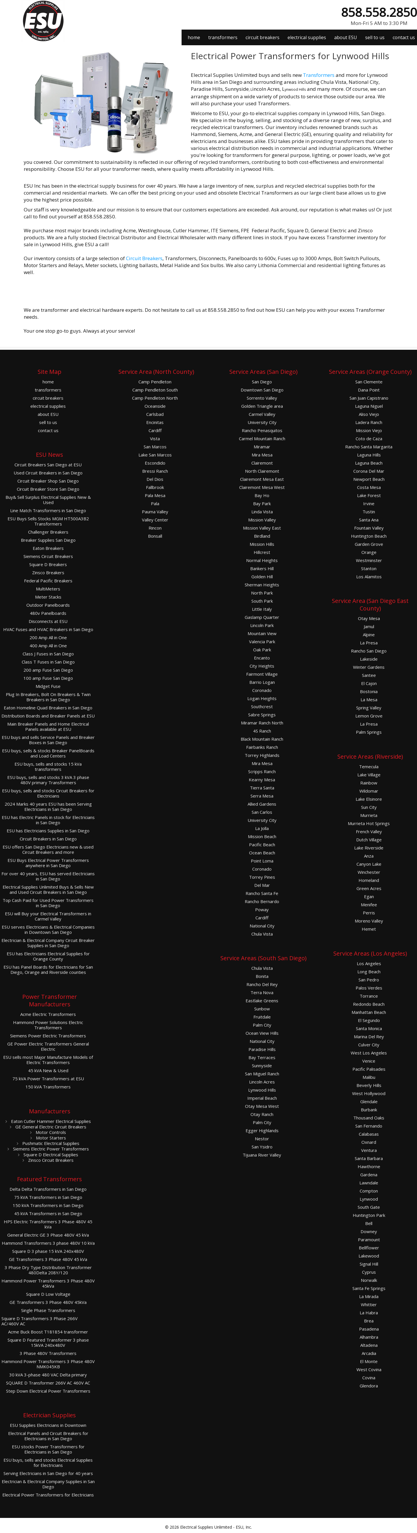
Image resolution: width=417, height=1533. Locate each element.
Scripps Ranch (262, 771)
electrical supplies (307, 37)
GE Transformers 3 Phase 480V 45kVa (48, 1302)
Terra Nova (261, 992)
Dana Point (369, 390)
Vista (155, 438)
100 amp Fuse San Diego (48, 678)
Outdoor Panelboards (48, 605)
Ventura (369, 1150)
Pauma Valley (155, 511)
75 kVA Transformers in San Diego (48, 1197)
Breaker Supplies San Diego (48, 540)
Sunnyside (262, 1065)
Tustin (369, 511)
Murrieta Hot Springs (369, 823)
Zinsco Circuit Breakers (50, 1160)
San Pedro (369, 980)
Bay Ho (262, 495)
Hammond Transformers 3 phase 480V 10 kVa (48, 1243)
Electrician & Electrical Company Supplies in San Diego (48, 1484)
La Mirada (368, 1296)
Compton (369, 1191)
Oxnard (368, 1142)
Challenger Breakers (48, 532)
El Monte (369, 1361)
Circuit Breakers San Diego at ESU (48, 464)
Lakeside (369, 659)
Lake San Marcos (155, 455)
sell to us (375, 37)
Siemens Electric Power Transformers (50, 1149)
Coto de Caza (369, 438)
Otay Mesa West (262, 1106)
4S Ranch (262, 731)
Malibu (369, 1077)
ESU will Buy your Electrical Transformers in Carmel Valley (48, 916)
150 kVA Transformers (48, 1087)
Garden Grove (369, 544)
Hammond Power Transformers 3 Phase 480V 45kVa (48, 1283)
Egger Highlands (262, 1130)
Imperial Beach (262, 1098)
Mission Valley (262, 520)
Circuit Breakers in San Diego (48, 839)
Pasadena (369, 1329)
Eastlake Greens (262, 1000)
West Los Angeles (369, 1053)
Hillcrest (262, 552)
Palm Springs (369, 732)
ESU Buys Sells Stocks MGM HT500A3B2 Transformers (48, 521)
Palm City (262, 1025)
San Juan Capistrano (369, 398)
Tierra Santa (262, 788)
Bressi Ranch (155, 471)
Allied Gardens (262, 804)
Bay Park (262, 503)
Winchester (369, 872)
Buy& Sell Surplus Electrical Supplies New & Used (48, 499)
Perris (369, 913)
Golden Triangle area (262, 406)
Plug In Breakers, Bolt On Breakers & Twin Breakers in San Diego (48, 697)
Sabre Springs (262, 714)
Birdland (262, 536)
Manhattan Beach (369, 1012)
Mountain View (262, 633)
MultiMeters (48, 589)
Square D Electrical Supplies (50, 1154)
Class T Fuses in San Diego (48, 662)
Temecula (368, 766)
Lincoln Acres (262, 1082)
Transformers (318, 75)
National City (262, 926)
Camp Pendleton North (155, 398)
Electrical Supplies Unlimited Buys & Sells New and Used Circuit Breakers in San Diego (48, 889)
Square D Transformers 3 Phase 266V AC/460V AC (39, 1321)
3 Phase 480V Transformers (48, 1353)
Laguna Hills (369, 455)
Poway (262, 909)
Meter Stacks (48, 597)
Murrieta (368, 815)
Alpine (369, 634)
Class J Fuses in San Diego (48, 654)
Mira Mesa (262, 455)
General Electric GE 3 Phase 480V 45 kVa (48, 1235)
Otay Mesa (369, 618)
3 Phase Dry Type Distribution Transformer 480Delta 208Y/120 (48, 1270)
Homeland (369, 880)
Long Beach (369, 971)
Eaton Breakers (48, 548)
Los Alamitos (369, 576)
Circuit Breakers (144, 258)
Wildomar (368, 791)
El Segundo (369, 1020)
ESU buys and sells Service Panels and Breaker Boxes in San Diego (48, 740)
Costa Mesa (369, 487)
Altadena (369, 1345)
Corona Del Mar (368, 471)
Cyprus (369, 1272)
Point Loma (262, 861)
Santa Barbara (369, 1158)
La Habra (369, 1312)
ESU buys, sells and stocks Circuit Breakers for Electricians (48, 793)
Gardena (368, 1174)
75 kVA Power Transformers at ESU (48, 1078)
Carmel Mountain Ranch (262, 438)
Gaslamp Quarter (262, 617)
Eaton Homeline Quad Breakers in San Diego (48, 708)
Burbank (369, 1109)
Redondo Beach (369, 1004)
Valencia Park (262, 641)
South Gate (369, 1207)
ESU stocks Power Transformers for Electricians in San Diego (48, 1449)
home (194, 37)
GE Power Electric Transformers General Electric (48, 1046)
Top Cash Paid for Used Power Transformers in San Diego (48, 903)
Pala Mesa (155, 495)
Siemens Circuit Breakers (48, 556)
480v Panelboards (48, 613)
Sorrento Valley (262, 398)
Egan (369, 896)
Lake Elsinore (369, 799)
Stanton (368, 568)
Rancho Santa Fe (262, 893)
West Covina (368, 1369)
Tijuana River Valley (262, 1155)
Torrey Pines (262, 877)
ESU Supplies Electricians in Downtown (48, 1425)
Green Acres (368, 888)
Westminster (369, 560)
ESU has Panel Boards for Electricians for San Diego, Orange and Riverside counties (48, 969)
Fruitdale (262, 1017)
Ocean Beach (262, 853)
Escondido (155, 463)
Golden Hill (262, 576)
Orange (368, 552)
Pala (155, 503)
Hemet (369, 929)
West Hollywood (368, 1093)
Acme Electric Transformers (48, 1014)
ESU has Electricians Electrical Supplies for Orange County (48, 956)
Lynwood (369, 1199)
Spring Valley (368, 708)
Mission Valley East (262, 528)
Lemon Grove (369, 716)
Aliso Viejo (369, 414)
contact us (404, 37)
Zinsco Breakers (48, 572)
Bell (368, 1223)
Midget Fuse (48, 686)
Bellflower (369, 1248)
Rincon (155, 528)
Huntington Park (369, 1215)
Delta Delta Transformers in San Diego (48, 1189)
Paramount (369, 1239)
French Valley (369, 831)
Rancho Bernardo (262, 901)
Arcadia (369, 1353)
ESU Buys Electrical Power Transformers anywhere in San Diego (48, 863)
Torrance (369, 996)
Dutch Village (369, 839)
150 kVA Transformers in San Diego (48, 1205)
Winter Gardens (369, 667)
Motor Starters (50, 1138)
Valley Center (155, 520)
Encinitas (155, 422)
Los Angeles (369, 963)
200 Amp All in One (48, 637)
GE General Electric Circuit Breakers (50, 1127)
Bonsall (155, 536)
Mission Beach (262, 836)
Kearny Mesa (262, 779)
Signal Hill (369, 1264)
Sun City (369, 807)
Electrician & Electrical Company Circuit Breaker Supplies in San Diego (48, 943)
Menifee (369, 904)
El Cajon (369, 683)
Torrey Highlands (262, 755)
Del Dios (155, 479)
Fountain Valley (369, 528)
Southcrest (262, 706)
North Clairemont (262, 471)
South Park (262, 601)
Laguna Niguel (369, 406)
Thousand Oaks (368, 1118)
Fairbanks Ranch (262, 747)
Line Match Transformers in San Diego (48, 510)
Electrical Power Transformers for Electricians (48, 1495)
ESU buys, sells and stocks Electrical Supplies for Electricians (48, 1462)
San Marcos (155, 447)
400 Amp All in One (48, 645)
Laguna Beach (369, 463)
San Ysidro (262, 1147)
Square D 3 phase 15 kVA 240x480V (48, 1251)
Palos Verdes (369, 988)
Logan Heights (262, 698)
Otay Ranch (261, 1114)
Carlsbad (155, 414)
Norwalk (369, 1280)
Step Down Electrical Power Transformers (48, 1391)
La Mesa (369, 699)
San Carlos (262, 812)
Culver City (368, 1045)
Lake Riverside (368, 848)
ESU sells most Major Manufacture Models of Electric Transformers (48, 1059)
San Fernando (368, 1126)
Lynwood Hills (262, 1090)
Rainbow (368, 783)
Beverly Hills (368, 1085)
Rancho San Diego (369, 651)
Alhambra (369, 1337)
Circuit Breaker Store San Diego (48, 489)
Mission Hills (262, 544)
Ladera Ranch (368, 422)
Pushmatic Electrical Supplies (50, 1143)
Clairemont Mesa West (262, 487)
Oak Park (262, 650)
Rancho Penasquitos (262, 430)
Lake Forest (369, 495)
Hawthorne (369, 1166)
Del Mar (262, 885)
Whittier (369, 1304)
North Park (262, 593)
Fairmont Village (262, 674)
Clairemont (262, 463)
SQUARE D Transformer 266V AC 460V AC (48, 1383)
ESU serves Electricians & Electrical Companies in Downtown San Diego (48, 929)
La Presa (369, 643)
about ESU (345, 37)
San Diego (262, 382)
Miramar (262, 447)
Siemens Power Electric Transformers (48, 1036)
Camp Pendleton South (155, 390)
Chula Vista (262, 934)
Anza (369, 856)
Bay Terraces (261, 1057)
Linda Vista (262, 511)
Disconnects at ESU (48, 621)
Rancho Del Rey (262, 984)
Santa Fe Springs (368, 1288)
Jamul (369, 626)
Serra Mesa (261, 796)
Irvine (368, 503)
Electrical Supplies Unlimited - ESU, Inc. (216, 1527)
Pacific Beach (262, 844)
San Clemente (369, 382)
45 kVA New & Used (48, 1070)
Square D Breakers (48, 564)
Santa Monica (369, 1028)
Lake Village (369, 775)
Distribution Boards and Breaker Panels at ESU (48, 716)
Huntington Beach (369, 536)
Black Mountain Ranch (262, 739)
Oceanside (155, 406)
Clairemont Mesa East (262, 479)
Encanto (262, 658)
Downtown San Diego (262, 390)
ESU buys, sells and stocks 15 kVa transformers (48, 766)
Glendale (369, 1101)
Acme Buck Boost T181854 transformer (48, 1332)
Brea (369, 1321)
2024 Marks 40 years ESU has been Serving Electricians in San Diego (48, 806)
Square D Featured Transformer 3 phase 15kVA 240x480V (48, 1342)
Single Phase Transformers (48, 1310)
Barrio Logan (262, 682)
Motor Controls (50, 1132)
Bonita (262, 976)
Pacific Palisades (368, 1069)
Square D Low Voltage (48, 1294)
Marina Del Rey (369, 1036)
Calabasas (369, 1134)
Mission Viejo (369, 430)
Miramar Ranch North (262, 723)
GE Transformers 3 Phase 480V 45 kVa (48, 1259)
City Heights (262, 666)
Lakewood (369, 1256)
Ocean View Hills (262, 1033)
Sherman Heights (262, 585)
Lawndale (368, 1183)
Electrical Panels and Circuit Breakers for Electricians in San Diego (48, 1436)
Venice (368, 1061)
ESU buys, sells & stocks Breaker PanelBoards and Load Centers (48, 753)
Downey (369, 1231)
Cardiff (155, 430)
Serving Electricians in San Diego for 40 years (48, 1473)
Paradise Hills (262, 1049)
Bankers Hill (262, 568)
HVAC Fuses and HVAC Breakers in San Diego (48, 629)
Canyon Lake (368, 864)
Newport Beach (369, 479)
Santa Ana (368, 520)
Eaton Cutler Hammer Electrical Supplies (50, 1121)
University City (262, 422)
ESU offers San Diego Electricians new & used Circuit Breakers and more (48, 849)
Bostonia (369, 691)
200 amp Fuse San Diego (48, 670)
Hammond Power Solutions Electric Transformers (48, 1025)
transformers (222, 37)
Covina (368, 1377)
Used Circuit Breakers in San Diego (48, 473)
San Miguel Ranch (262, 1074)
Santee (369, 675)
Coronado (262, 690)
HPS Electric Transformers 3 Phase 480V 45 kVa (48, 1224)
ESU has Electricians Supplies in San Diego (48, 830)
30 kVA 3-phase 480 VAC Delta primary (48, 1375)
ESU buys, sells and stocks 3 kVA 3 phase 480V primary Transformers (48, 780)
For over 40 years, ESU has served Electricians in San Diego (48, 876)
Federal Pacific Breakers (48, 581)
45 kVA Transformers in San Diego (48, 1213)
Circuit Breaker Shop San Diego (48, 481)
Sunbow (262, 1009)
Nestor (262, 1138)
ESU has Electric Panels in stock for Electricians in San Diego (48, 820)
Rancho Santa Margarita (368, 447)
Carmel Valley (262, 414)
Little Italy (262, 609)
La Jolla (262, 828)
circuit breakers (262, 37)
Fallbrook (155, 487)
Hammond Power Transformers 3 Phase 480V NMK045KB (48, 1364)
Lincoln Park (262, 625)
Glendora (369, 1386)
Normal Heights (262, 560)
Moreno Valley (369, 921)
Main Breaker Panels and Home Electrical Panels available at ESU (48, 726)
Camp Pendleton (154, 382)
